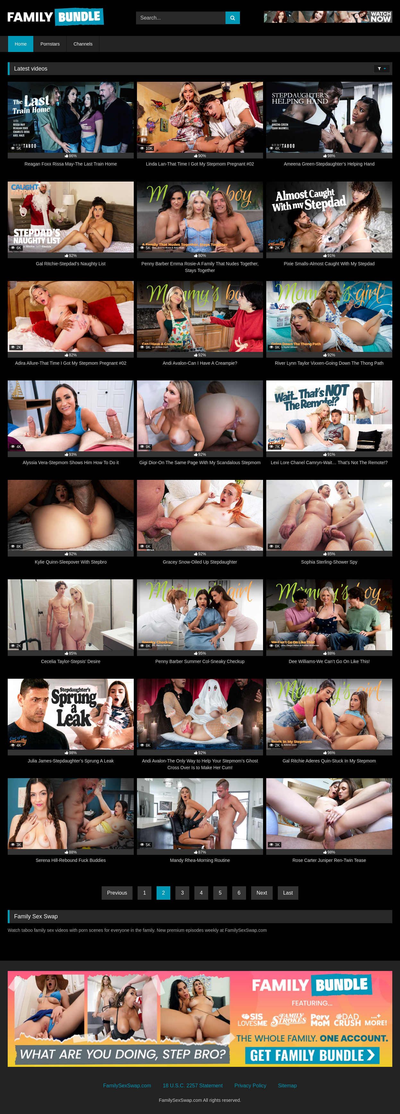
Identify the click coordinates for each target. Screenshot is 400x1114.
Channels (82, 44)
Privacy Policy (250, 1085)
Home (21, 44)
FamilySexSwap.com (127, 1085)
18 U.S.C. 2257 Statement (193, 1085)
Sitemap (287, 1085)
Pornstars (50, 44)
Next (262, 893)
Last (288, 893)
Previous (117, 893)
